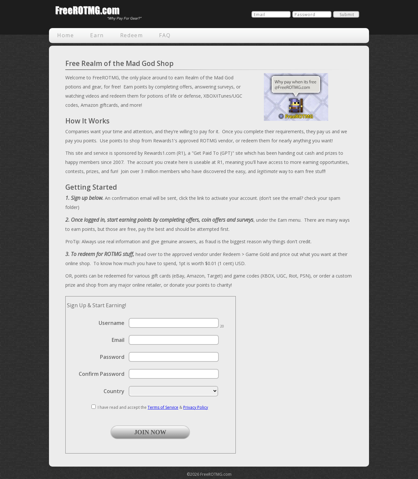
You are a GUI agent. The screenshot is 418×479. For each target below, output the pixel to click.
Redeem (131, 35)
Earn (97, 35)
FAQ (164, 35)
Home (65, 35)
